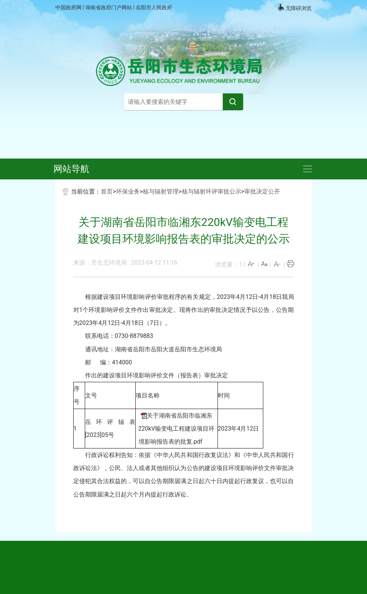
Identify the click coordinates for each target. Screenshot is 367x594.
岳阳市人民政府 (154, 7)
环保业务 (128, 191)
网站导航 (71, 169)
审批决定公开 (262, 191)
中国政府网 (69, 7)
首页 (107, 191)
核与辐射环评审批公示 (211, 191)
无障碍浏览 (294, 7)
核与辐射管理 (160, 191)
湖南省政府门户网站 (109, 7)
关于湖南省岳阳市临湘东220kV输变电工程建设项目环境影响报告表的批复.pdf (176, 428)
